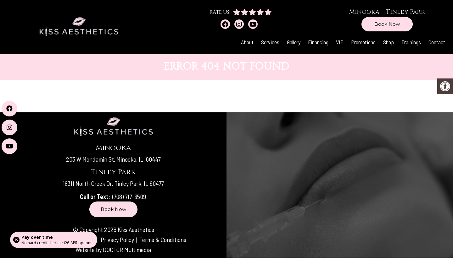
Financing (318, 42)
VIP (340, 42)
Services (270, 42)
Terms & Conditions (162, 239)
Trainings (411, 42)
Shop (388, 42)
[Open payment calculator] (53, 240)
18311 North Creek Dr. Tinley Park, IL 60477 (113, 183)
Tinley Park (405, 12)
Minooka (364, 12)
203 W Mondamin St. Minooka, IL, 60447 (113, 159)
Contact (436, 42)
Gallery (293, 42)
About (247, 42)
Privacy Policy (118, 239)
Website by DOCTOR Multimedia (113, 249)
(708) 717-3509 (129, 196)
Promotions (363, 42)
